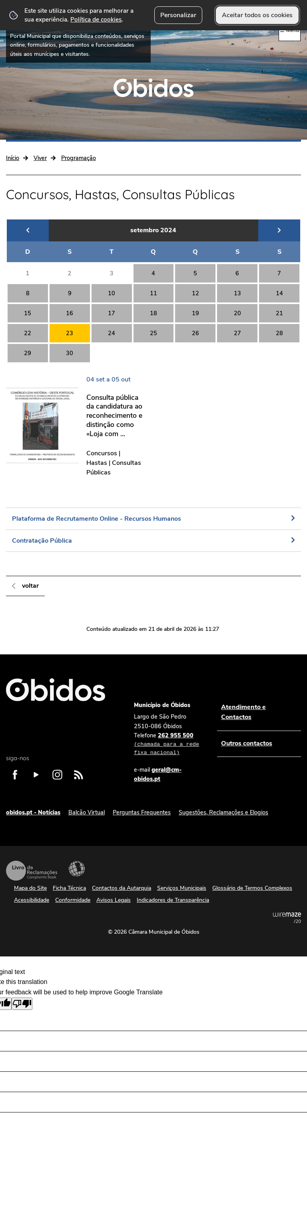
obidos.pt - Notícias (33, 812)
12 (195, 293)
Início (12, 158)
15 (27, 313)
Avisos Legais (113, 900)
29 (27, 353)
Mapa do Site (30, 888)
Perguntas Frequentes (142, 812)
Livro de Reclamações (31, 871)
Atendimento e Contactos (243, 712)
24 (111, 333)
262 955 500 (167, 744)
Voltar (30, 585)
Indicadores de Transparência (173, 900)
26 (195, 333)
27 (237, 333)
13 (237, 293)
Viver (40, 158)
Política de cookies (96, 19)
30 (69, 353)
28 (279, 333)
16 (69, 313)
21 (279, 313)
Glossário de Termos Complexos (252, 888)
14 (279, 293)
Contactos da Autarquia (121, 888)
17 (111, 313)
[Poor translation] (22, 1004)
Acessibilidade (77, 869)
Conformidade (72, 900)
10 (111, 293)
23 (69, 333)
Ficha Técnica (69, 888)
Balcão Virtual (86, 812)
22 (27, 333)
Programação (78, 158)
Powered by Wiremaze (287, 918)
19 (195, 313)
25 (153, 333)
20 (237, 313)
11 (153, 293)
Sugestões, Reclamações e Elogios (223, 812)
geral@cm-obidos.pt (157, 774)
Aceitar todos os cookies (257, 15)
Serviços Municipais (181, 888)
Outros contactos (246, 743)
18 (153, 313)
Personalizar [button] (178, 15)
